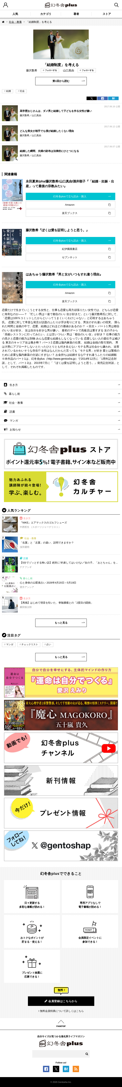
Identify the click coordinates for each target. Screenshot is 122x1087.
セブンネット (69, 257)
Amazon (69, 204)
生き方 (14, 384)
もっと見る (61, 622)
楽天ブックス (69, 213)
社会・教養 (15, 21)
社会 (22, 91)
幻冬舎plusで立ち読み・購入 (69, 196)
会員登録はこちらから (61, 1001)
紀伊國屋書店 (69, 248)
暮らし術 (14, 393)
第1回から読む (60, 81)
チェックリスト (29, 644)
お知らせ (15, 429)
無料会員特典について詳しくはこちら (62, 1010)
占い (48, 644)
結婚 (8, 91)
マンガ (14, 420)
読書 (12, 411)
